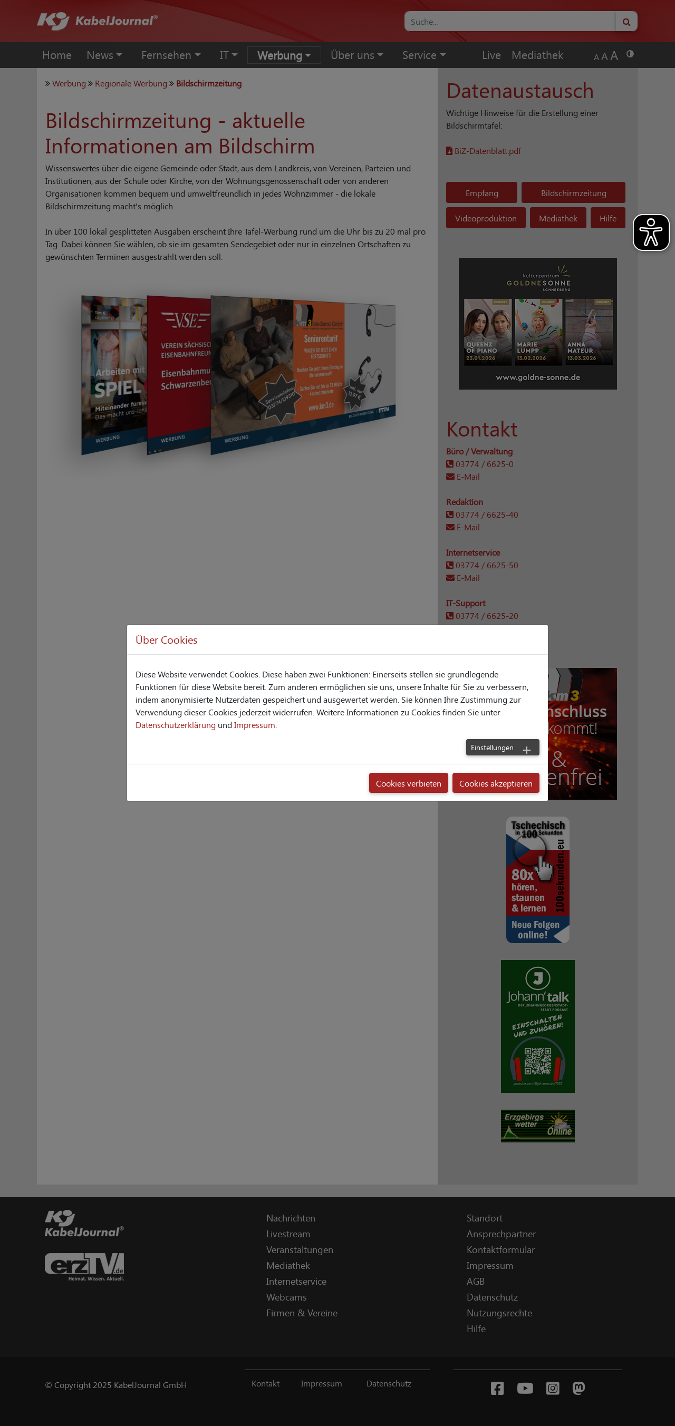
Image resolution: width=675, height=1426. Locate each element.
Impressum (254, 724)
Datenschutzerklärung (176, 724)
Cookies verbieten (408, 782)
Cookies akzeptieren (496, 782)
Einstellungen (492, 747)
